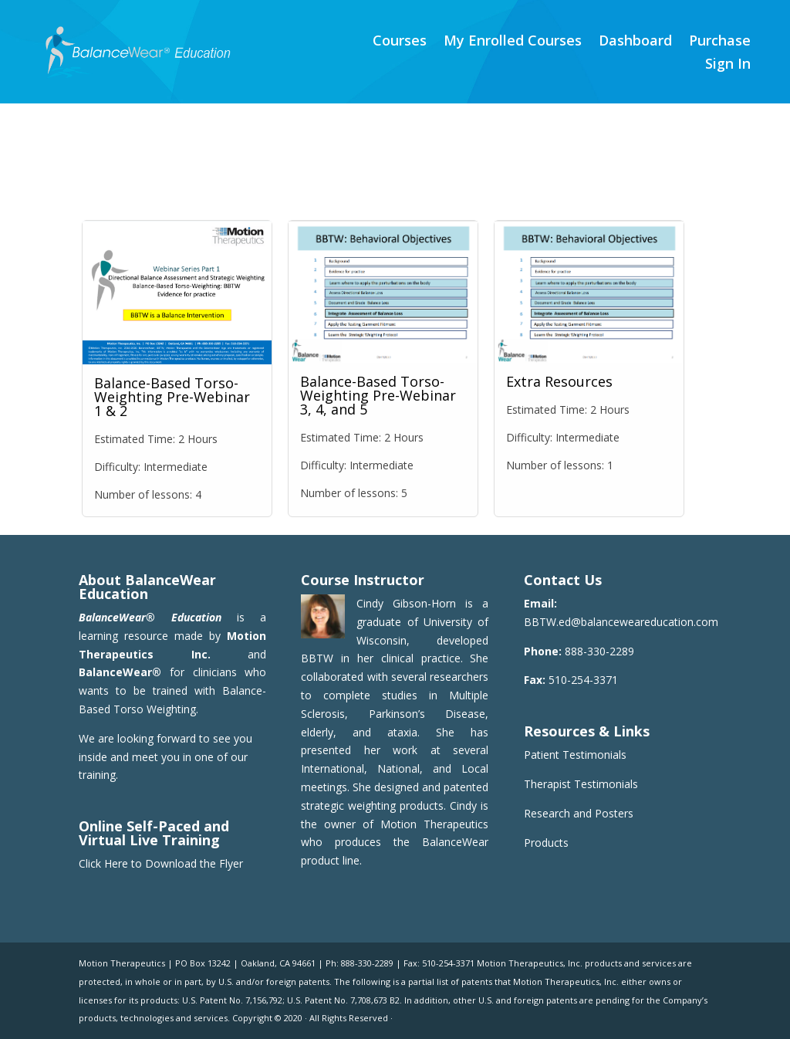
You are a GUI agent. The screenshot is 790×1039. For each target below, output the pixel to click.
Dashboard (635, 42)
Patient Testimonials (575, 754)
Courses (400, 42)
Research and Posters (578, 813)
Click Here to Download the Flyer (161, 863)
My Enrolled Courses (513, 42)
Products (546, 842)
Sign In (728, 65)
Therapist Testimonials (581, 784)
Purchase (720, 42)
